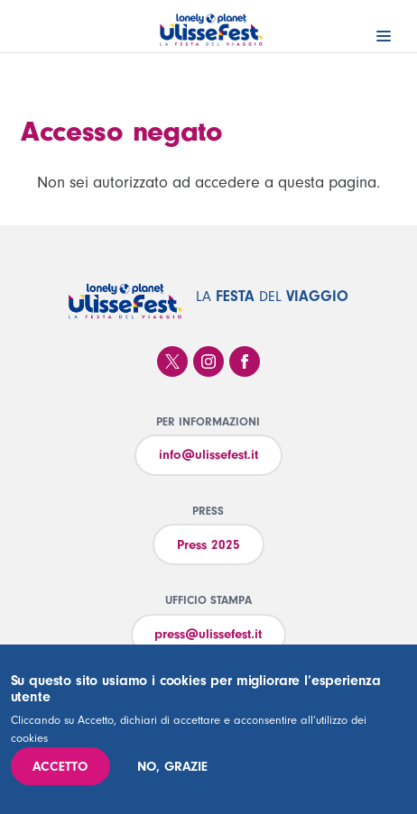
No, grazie (172, 766)
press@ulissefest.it (208, 634)
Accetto (60, 766)
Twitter (172, 361)
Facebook (244, 361)
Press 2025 (208, 545)
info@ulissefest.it (208, 454)
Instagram (208, 361)
